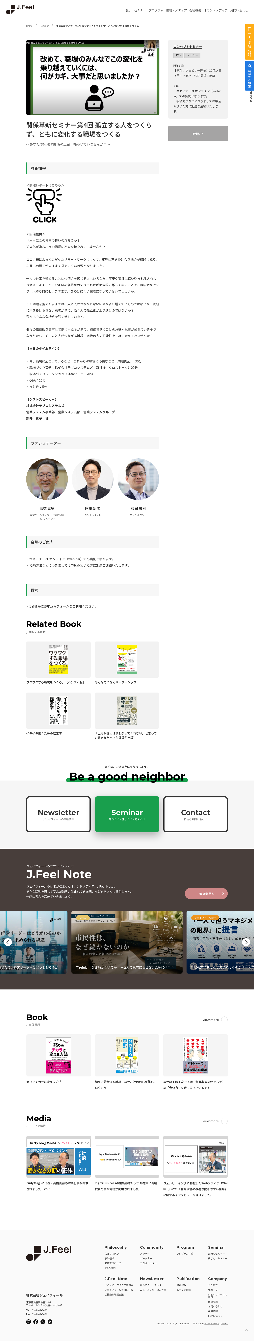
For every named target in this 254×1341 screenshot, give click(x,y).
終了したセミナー (217, 1258)
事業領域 (109, 1258)
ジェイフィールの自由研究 (119, 1289)
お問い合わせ (239, 10)
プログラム (156, 10)
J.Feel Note (116, 1279)
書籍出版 (181, 1285)
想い (129, 10)
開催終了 (198, 134)
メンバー (145, 1253)
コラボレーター (148, 1263)
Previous (8, 942)
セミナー (140, 10)
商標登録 (213, 1301)
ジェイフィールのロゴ (217, 1295)
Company (217, 1279)
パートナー (146, 1258)
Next (246, 942)
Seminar (44, 26)
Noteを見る (206, 894)
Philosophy (116, 1247)
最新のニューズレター (152, 1285)
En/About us (214, 1316)
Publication (188, 1279)
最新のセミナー (216, 1253)
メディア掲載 (184, 1289)
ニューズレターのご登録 (153, 1289)
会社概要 (195, 10)
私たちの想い (112, 1253)
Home (29, 26)
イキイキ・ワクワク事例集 (119, 1285)
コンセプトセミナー (187, 47)
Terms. (224, 1323)
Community (152, 1247)
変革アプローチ (113, 1263)
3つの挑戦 (110, 1268)
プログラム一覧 (185, 1253)
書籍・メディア (176, 10)
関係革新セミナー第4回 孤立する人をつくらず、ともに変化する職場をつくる (97, 26)
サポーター (214, 1289)
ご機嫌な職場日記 (114, 1294)
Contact (195, 814)
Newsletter (58, 814)
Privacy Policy (211, 1323)
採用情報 (213, 1311)
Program (185, 1247)
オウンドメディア (216, 10)
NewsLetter (152, 1279)
